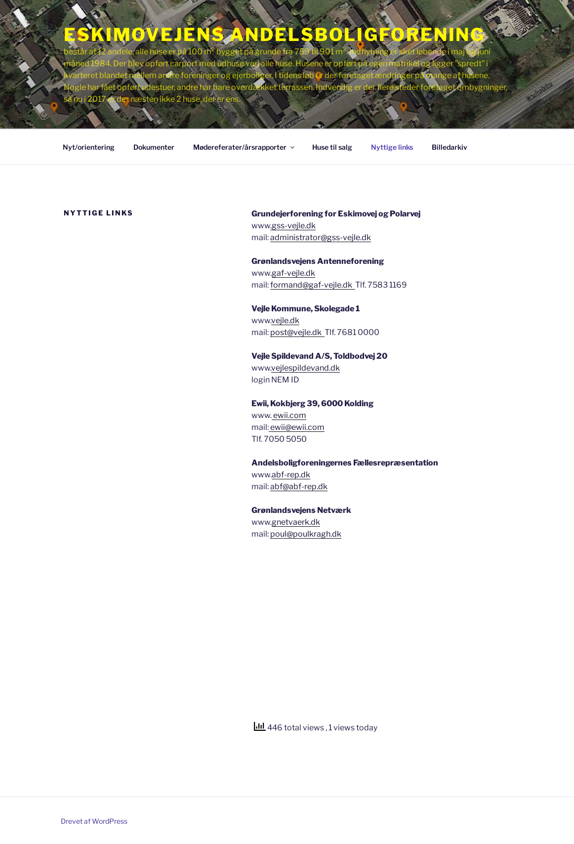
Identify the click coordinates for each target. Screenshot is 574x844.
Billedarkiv (449, 147)
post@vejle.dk (297, 332)
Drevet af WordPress (94, 821)
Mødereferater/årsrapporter (244, 147)
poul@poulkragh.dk (305, 534)
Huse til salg (332, 147)
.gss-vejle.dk (293, 225)
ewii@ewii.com (297, 427)
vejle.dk (285, 320)
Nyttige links (392, 147)
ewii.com (289, 415)
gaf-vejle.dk (293, 273)
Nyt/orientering (89, 147)
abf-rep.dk (291, 474)
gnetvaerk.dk (296, 522)
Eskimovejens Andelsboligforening (274, 34)
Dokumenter (153, 147)
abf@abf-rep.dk (299, 486)
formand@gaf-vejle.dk (312, 285)
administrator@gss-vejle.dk (320, 237)
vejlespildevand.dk (305, 368)
